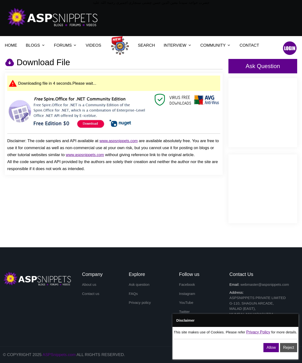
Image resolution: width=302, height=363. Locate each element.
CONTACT (249, 45)
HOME (11, 45)
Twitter (184, 312)
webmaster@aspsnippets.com (264, 284)
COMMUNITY (213, 45)
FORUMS (63, 45)
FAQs (133, 294)
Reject (288, 347)
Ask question (139, 284)
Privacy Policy (258, 332)
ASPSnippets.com (59, 354)
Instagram (187, 294)
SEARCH (146, 45)
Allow (271, 347)
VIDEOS (93, 45)
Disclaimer (16, 141)
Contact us (90, 294)
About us (89, 284)
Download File (42, 62)
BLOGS (33, 45)
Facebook (187, 284)
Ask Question (263, 66)
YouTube (186, 302)
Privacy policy (140, 302)
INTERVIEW (175, 45)
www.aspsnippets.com (118, 141)
